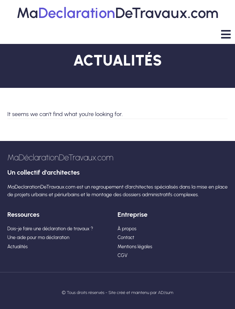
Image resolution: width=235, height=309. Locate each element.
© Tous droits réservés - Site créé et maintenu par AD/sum (118, 292)
